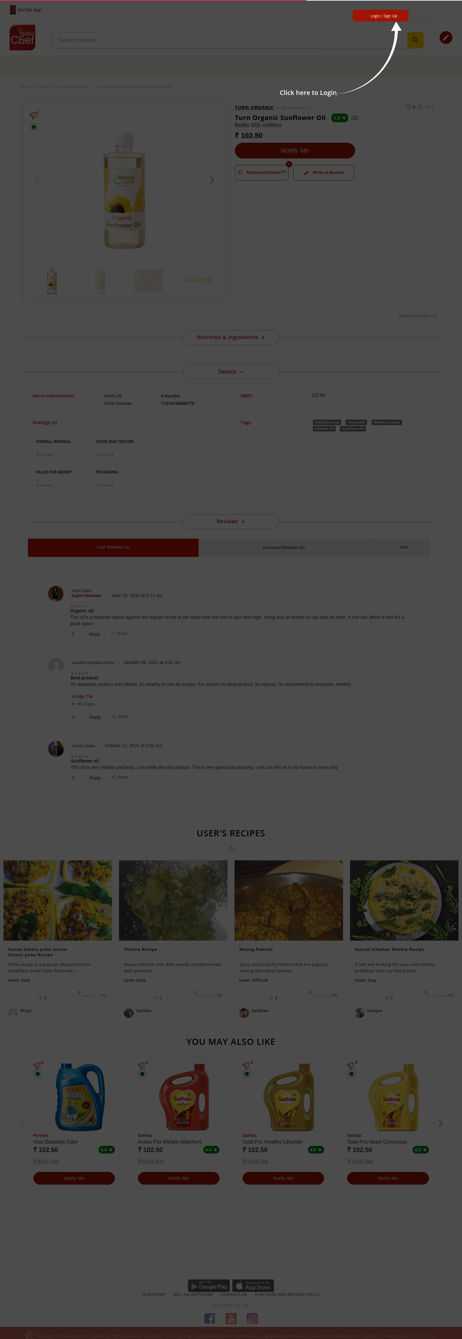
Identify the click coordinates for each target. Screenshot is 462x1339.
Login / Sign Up (384, 16)
